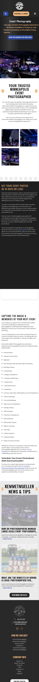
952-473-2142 (19, 619)
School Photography (20, 639)
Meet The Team (19, 663)
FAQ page (22, 229)
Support (19, 673)
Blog (19, 671)
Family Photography (19, 649)
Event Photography (19, 648)
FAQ (19, 667)
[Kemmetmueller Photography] (19, 6)
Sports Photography (19, 641)
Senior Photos (19, 643)
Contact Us (19, 669)
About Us (19, 661)
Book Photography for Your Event (20, 37)
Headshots (19, 645)
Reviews (19, 665)
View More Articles (19, 595)
